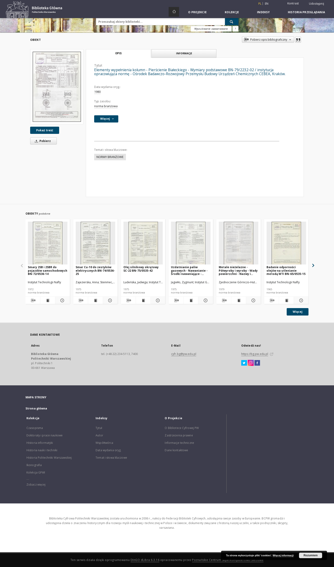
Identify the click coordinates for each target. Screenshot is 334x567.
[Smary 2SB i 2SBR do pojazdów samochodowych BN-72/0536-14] (47, 243)
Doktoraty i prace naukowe (44, 435)
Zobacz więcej (36, 484)
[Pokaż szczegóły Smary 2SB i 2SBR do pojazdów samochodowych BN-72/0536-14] (62, 300)
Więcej (297, 312)
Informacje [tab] (184, 53)
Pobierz (42, 141)
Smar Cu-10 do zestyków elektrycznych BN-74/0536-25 (95, 270)
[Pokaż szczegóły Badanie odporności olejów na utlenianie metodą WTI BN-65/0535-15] (300, 300)
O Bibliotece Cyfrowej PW (182, 428)
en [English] (267, 3)
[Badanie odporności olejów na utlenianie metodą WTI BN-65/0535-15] (286, 243)
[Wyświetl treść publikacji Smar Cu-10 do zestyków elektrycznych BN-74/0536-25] (95, 300)
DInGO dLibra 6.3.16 (145, 560)
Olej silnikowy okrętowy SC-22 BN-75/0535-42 (141, 268)
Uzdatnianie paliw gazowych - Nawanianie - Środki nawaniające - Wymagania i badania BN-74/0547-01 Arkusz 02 (190, 270)
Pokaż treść (44, 130)
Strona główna (36, 408)
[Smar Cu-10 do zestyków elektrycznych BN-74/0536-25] (95, 243)
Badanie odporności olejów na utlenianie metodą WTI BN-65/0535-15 (286, 270)
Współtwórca (104, 443)
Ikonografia (34, 465)
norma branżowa (106, 106)
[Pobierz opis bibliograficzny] (33, 300)
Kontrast (293, 3)
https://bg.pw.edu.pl (254, 354)
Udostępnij (316, 4)
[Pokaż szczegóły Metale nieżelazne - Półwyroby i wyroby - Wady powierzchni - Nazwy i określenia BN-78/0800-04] (252, 300)
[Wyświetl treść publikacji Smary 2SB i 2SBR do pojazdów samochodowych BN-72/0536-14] (47, 300)
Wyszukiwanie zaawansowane (211, 28)
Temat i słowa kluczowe (111, 458)
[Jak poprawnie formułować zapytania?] (235, 29)
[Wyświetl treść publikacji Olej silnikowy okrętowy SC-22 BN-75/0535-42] (143, 300)
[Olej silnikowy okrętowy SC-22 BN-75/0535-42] (143, 243)
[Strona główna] (174, 12)
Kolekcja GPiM (35, 472)
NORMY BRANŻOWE (110, 157)
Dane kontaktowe (176, 450)
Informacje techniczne (179, 443)
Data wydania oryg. (108, 450)
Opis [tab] (118, 53)
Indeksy (263, 12)
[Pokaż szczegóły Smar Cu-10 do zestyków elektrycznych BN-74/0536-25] (109, 300)
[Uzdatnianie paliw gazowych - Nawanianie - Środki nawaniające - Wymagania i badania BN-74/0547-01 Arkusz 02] (190, 243)
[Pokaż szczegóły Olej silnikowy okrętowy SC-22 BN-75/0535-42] (157, 300)
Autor (99, 435)
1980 (97, 92)
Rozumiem (311, 555)
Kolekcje (232, 12)
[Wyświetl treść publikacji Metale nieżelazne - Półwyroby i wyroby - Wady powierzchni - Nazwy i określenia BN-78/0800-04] (238, 300)
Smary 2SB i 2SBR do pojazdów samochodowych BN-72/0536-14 (47, 270)
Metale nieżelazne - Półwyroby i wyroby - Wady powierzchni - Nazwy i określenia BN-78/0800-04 (238, 270)
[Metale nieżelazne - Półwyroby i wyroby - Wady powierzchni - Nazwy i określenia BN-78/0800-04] (238, 243)
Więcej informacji (283, 555)
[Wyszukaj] (231, 21)
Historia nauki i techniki (41, 450)
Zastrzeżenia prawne (179, 435)
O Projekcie (197, 12)
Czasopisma (34, 428)
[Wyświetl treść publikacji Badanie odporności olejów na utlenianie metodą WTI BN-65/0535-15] (286, 300)
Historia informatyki (39, 443)
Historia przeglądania (306, 12)
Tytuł (99, 428)
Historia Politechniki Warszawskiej (49, 458)
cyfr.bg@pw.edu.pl (183, 354)
